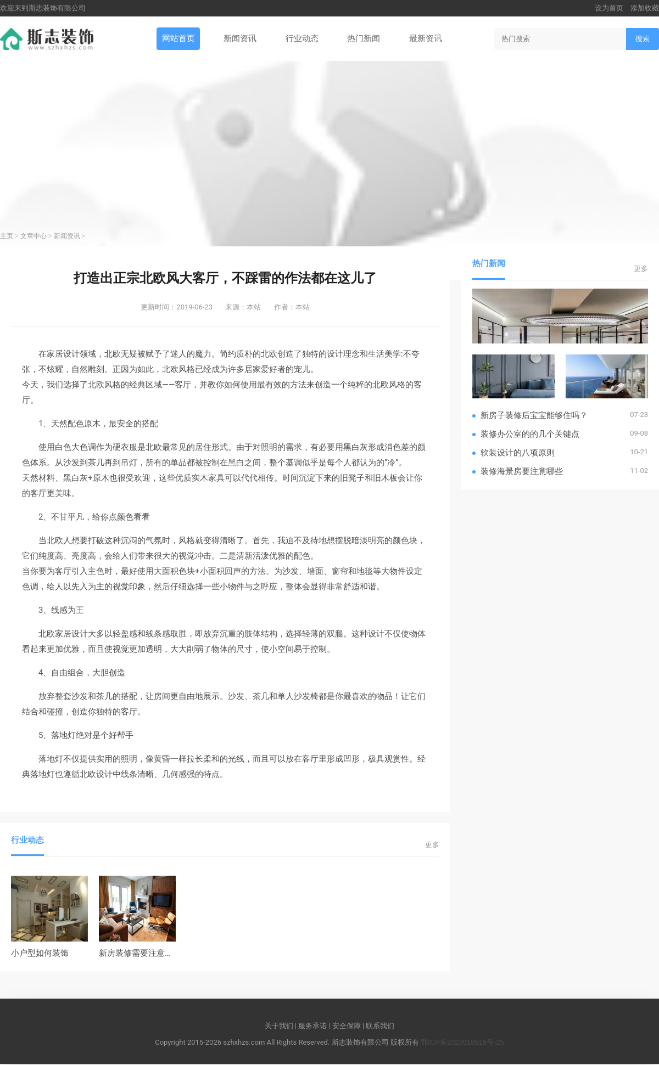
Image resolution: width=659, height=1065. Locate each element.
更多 (432, 846)
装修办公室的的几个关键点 (530, 434)
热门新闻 (364, 38)
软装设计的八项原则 (518, 453)
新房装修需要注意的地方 (144, 954)
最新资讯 (426, 38)
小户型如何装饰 (40, 954)
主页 (6, 237)
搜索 (642, 39)
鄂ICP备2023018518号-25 (462, 1043)
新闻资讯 (239, 38)
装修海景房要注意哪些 (522, 471)
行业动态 (302, 38)
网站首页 (176, 38)
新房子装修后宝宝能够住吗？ (534, 415)
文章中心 (33, 237)
